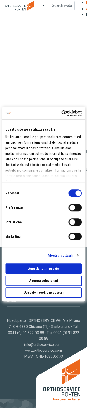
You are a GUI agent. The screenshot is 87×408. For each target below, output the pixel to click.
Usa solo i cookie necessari (44, 292)
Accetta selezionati (43, 281)
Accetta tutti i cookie (43, 268)
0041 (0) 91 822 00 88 (26, 332)
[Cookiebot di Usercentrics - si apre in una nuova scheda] (62, 113)
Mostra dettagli (60, 255)
